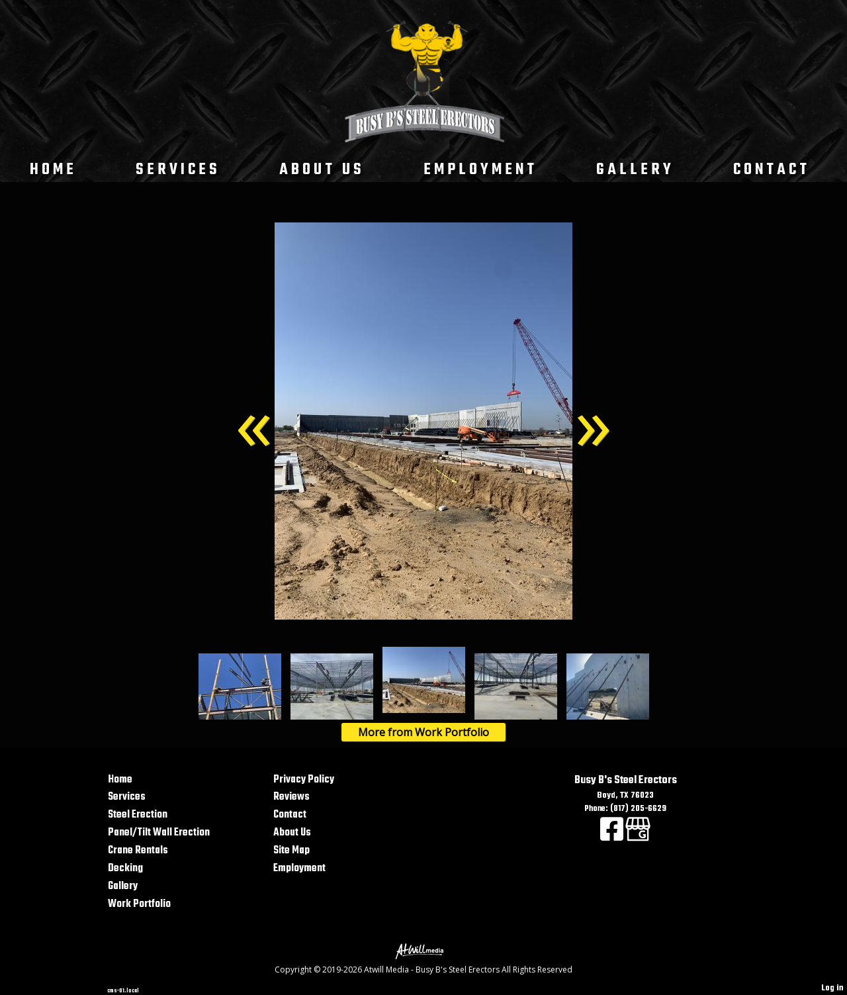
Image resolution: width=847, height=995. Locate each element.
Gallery (635, 170)
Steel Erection (137, 814)
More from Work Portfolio (423, 732)
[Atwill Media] (423, 950)
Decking (125, 868)
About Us (322, 170)
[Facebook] (612, 836)
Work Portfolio (139, 904)
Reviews (291, 796)
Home (53, 170)
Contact (771, 170)
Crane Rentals (138, 850)
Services (178, 170)
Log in (832, 988)
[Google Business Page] (637, 836)
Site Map (291, 850)
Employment (480, 170)
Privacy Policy (303, 779)
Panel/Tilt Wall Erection (159, 832)
